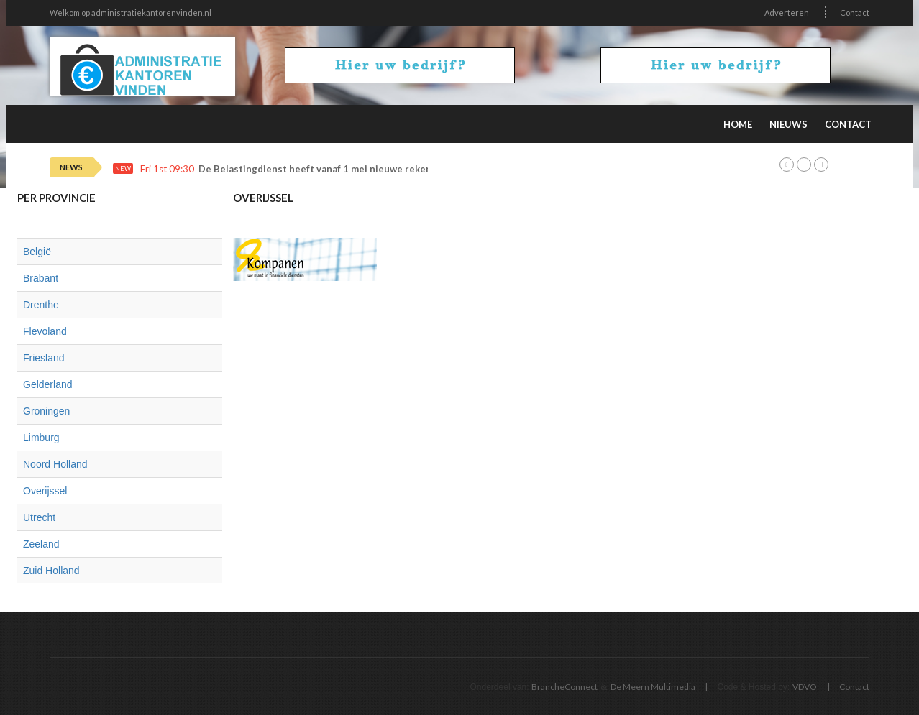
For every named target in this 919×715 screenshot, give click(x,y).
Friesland (44, 358)
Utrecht (39, 517)
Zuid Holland (51, 570)
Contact (854, 12)
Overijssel (45, 491)
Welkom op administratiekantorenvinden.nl (130, 12)
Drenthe (41, 304)
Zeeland (41, 544)
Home (737, 124)
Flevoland (45, 331)
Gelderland (48, 384)
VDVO (804, 686)
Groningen (46, 411)
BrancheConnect (564, 686)
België (37, 251)
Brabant (40, 278)
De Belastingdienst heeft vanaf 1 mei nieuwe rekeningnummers (343, 169)
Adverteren (786, 12)
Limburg (41, 437)
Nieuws (788, 124)
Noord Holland (55, 464)
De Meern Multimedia (653, 686)
